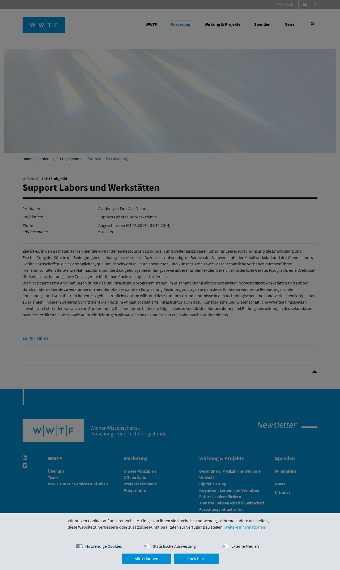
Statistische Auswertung (174, 546)
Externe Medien (245, 546)
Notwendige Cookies (103, 546)
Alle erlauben (146, 558)
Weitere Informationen (244, 527)
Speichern (196, 558)
